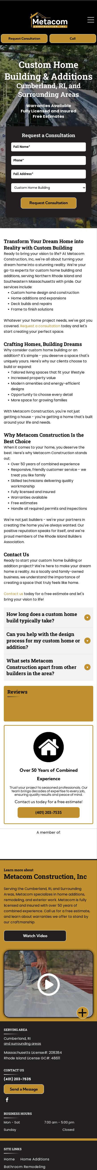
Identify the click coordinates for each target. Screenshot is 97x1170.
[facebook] (7, 1100)
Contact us (13, 593)
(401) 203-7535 (17, 1079)
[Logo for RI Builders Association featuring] (48, 847)
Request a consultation (40, 326)
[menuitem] (12, 1159)
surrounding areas (26, 1043)
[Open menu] (90, 19)
